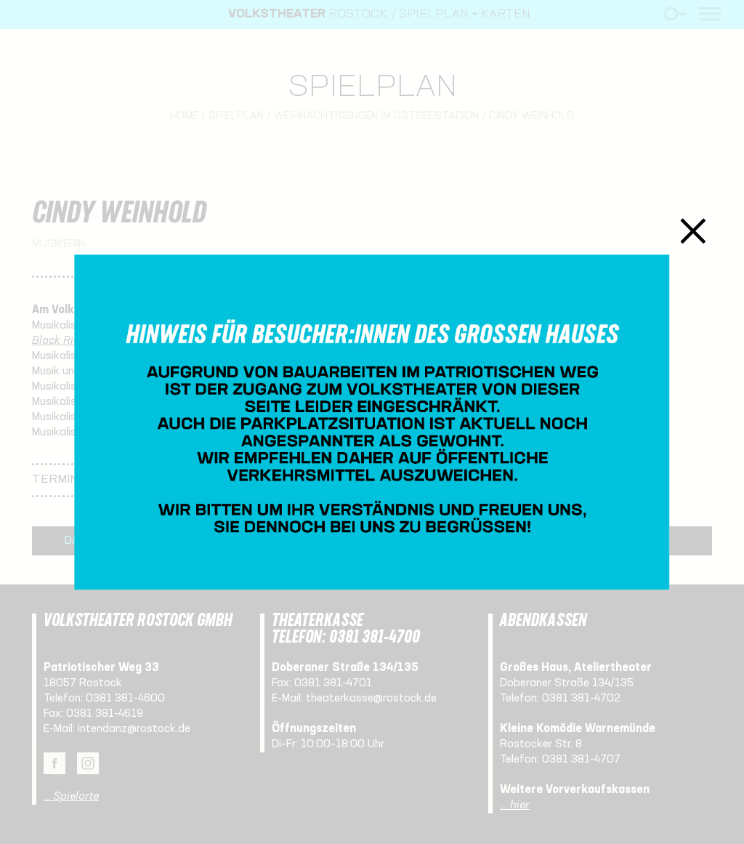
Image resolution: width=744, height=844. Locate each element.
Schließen (693, 231)
